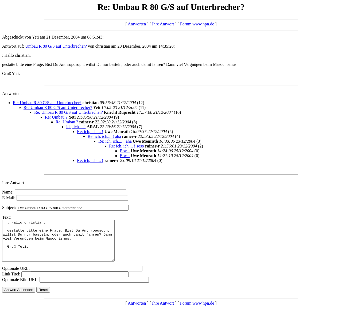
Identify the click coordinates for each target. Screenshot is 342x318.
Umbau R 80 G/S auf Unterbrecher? (56, 46)
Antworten (137, 24)
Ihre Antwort (163, 24)
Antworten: (12, 93)
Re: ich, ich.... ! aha (104, 136)
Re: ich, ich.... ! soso (126, 146)
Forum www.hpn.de (197, 24)
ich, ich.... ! (76, 126)
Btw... (125, 151)
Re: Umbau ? (56, 117)
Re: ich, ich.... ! (90, 131)
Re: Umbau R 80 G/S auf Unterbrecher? (47, 102)
